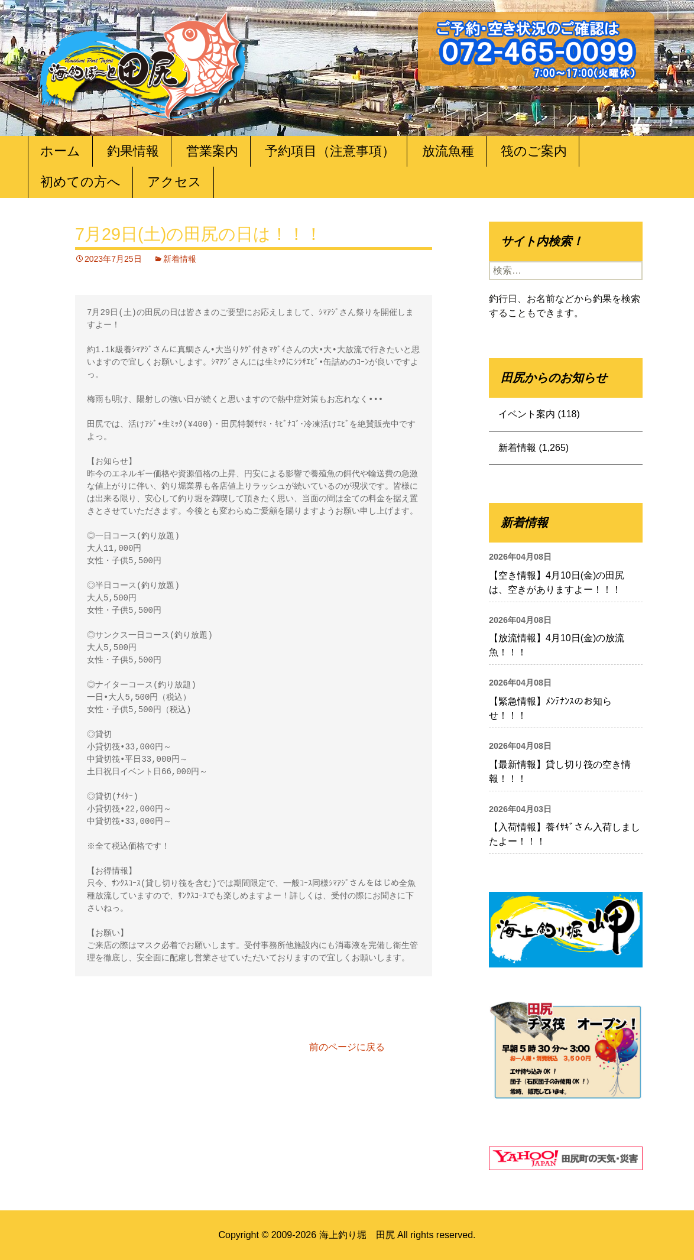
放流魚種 (448, 151)
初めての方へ (80, 181)
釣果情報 (133, 151)
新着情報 (179, 259)
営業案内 (212, 151)
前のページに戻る (347, 1047)
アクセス (174, 181)
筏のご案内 (534, 151)
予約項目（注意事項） (330, 151)
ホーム (60, 151)
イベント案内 (526, 414)
